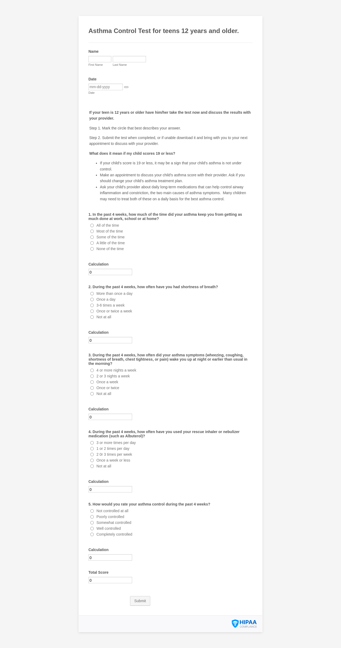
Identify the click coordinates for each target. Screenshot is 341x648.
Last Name (120, 64)
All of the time (107, 225)
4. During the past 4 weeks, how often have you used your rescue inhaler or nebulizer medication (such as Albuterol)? (163, 434)
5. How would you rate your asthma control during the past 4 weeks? (149, 504)
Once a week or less (113, 460)
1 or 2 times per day (112, 448)
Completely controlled (114, 534)
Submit (140, 601)
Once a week (107, 382)
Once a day (106, 299)
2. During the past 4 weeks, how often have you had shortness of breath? (153, 287)
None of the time (110, 249)
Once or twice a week (114, 311)
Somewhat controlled (113, 522)
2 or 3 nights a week (113, 376)
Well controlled (108, 528)
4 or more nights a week (116, 370)
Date (92, 79)
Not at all (103, 317)
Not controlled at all (112, 511)
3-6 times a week (110, 305)
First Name (95, 64)
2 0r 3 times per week (114, 454)
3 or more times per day (116, 443)
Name (93, 51)
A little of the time (110, 243)
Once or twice (107, 388)
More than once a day (114, 293)
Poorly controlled (110, 517)
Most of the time (109, 231)
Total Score (98, 572)
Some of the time (110, 237)
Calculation (98, 264)
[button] (126, 87)
